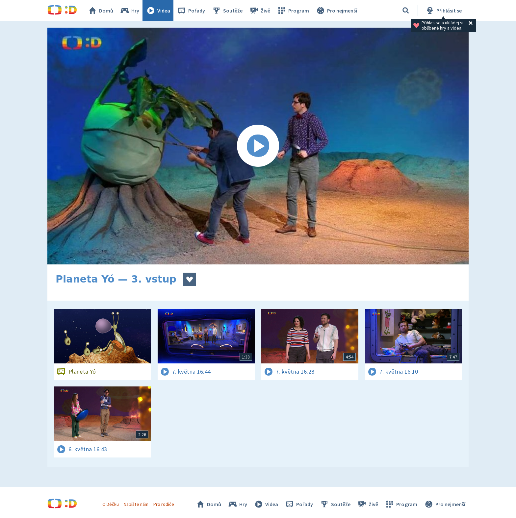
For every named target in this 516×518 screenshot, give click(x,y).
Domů (100, 10)
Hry (129, 10)
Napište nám (136, 504)
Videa (158, 10)
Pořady (191, 10)
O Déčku (110, 504)
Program (293, 10)
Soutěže (227, 10)
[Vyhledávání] (406, 10)
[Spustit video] (258, 146)
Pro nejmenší (336, 10)
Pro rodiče (163, 504)
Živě (259, 10)
